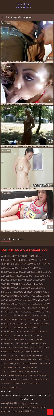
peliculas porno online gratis (18, 320)
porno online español (35, 379)
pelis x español (38, 375)
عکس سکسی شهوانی (29, 403)
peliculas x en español (13, 340)
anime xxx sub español (25, 260)
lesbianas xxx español (19, 276)
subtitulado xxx (31, 383)
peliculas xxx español (33, 356)
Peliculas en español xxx (15, 407)
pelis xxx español (11, 379)
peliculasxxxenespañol (14, 375)
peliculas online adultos (15, 296)
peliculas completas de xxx (16, 280)
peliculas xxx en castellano (31, 344)
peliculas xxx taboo (30, 371)
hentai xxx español (30, 268)
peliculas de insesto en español (31, 292)
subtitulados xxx (11, 387)
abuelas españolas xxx (14, 256)
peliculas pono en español (22, 300)
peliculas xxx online (26, 364)
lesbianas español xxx (13, 272)
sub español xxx (10, 383)
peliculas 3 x (41, 276)
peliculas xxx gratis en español (19, 360)
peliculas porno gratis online (30, 316)
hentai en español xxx (28, 264)
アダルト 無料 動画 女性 (23, 411)
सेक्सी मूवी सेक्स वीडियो (10, 403)
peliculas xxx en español (15, 348)
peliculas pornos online (26, 336)
